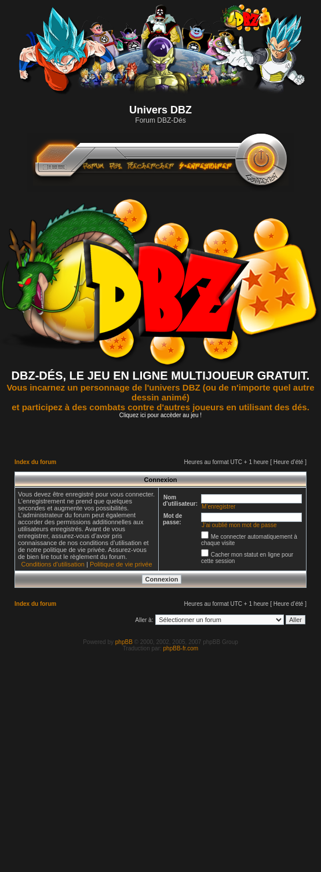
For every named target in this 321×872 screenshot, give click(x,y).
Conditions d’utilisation (52, 564)
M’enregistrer (218, 506)
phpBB (124, 642)
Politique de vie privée (121, 564)
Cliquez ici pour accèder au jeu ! (160, 415)
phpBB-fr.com (181, 648)
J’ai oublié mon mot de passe (239, 525)
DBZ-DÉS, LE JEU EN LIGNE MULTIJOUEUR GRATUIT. (161, 375)
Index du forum (35, 462)
